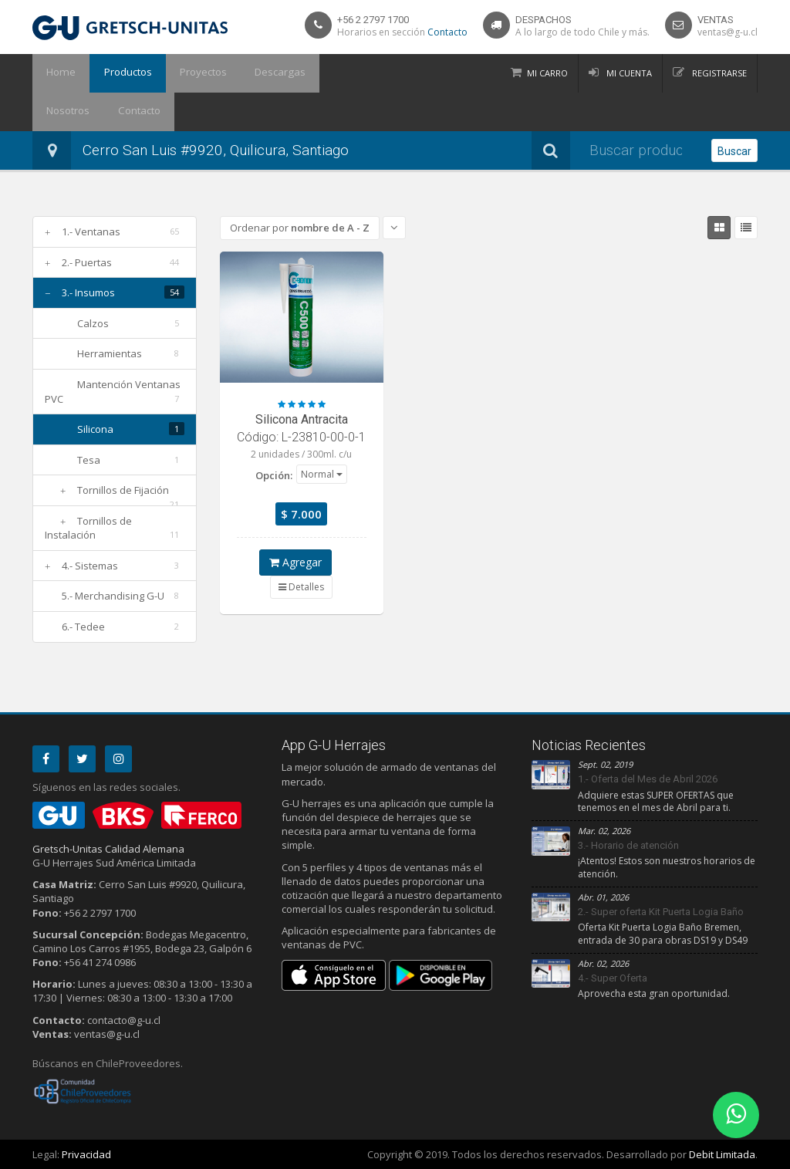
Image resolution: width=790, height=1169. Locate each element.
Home (58, 73)
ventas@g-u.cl (727, 32)
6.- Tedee (83, 626)
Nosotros (331, 73)
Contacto (447, 32)
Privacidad (86, 1154)
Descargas (261, 73)
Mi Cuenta (628, 73)
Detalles (301, 586)
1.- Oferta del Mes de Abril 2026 (647, 779)
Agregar (295, 562)
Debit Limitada (722, 1154)
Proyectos (189, 73)
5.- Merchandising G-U (113, 596)
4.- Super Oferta (612, 978)
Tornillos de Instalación (88, 528)
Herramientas (109, 353)
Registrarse (718, 73)
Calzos (93, 323)
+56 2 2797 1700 (373, 19)
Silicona (95, 429)
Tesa (88, 460)
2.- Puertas (87, 262)
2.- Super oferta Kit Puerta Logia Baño (661, 911)
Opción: (273, 475)
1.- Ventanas (91, 231)
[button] (321, 474)
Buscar (734, 151)
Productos (119, 73)
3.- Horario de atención (628, 845)
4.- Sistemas (90, 566)
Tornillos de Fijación (123, 490)
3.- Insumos (88, 292)
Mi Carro (547, 73)
